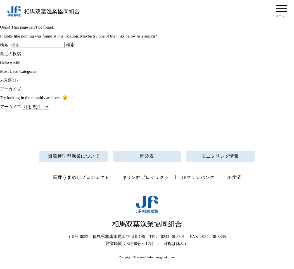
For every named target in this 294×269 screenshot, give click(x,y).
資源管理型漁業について (73, 156)
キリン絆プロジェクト (146, 178)
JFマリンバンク (200, 178)
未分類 (6, 80)
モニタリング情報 (220, 156)
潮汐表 (147, 156)
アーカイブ (10, 106)
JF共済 (238, 178)
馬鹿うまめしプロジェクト (78, 178)
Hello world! (11, 62)
